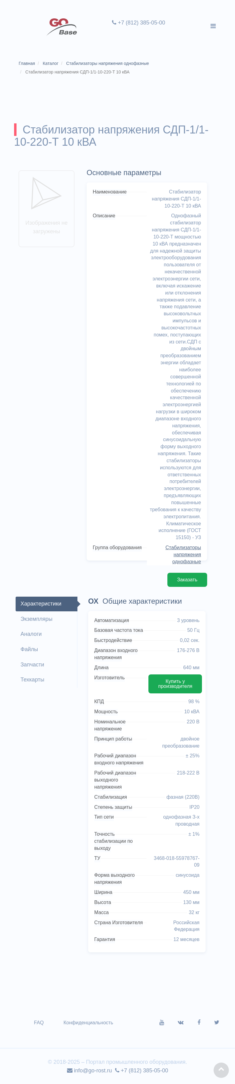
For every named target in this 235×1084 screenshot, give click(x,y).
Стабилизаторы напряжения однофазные (183, 554)
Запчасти (32, 665)
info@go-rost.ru (89, 1070)
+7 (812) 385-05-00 (138, 23)
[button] (221, 1070)
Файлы (29, 649)
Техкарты (32, 680)
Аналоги (31, 634)
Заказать (187, 579)
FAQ (39, 1022)
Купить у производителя (175, 684)
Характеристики (41, 604)
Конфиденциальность (88, 1022)
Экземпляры (36, 619)
